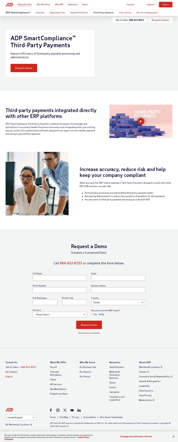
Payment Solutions (79, 12)
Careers (142, 371)
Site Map (64, 417)
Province (37, 310)
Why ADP (59, 4)
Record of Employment (147, 12)
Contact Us (11, 362)
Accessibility (89, 417)
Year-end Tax (125, 12)
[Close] (173, 436)
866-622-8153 (71, 263)
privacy (86, 333)
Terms (53, 417)
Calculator (114, 392)
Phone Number (39, 285)
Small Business (116, 367)
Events (112, 387)
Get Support (12, 371)
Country (95, 298)
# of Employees (40, 298)
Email (93, 273)
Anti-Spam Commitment (111, 417)
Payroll (53, 367)
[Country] (21, 417)
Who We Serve (43, 4)
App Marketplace (58, 389)
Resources (73, 4)
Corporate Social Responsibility (154, 376)
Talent (53, 379)
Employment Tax (57, 12)
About (85, 4)
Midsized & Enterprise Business (114, 374)
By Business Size (88, 367)
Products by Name (58, 393)
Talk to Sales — (21, 367)
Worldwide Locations (149, 367)
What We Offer (25, 4)
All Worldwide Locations (17, 424)
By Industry (85, 371)
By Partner (85, 376)
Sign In (165, 4)
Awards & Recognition (150, 381)
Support (150, 4)
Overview (39, 12)
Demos (112, 382)
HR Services (56, 384)
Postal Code (67, 298)
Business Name (98, 285)
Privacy (76, 417)
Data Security (146, 390)
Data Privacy (145, 395)
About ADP (145, 362)
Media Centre (145, 400)
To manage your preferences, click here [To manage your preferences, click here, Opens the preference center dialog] (136, 436)
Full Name (37, 273)
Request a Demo (160, 20)
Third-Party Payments (103, 12)
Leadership (144, 386)
